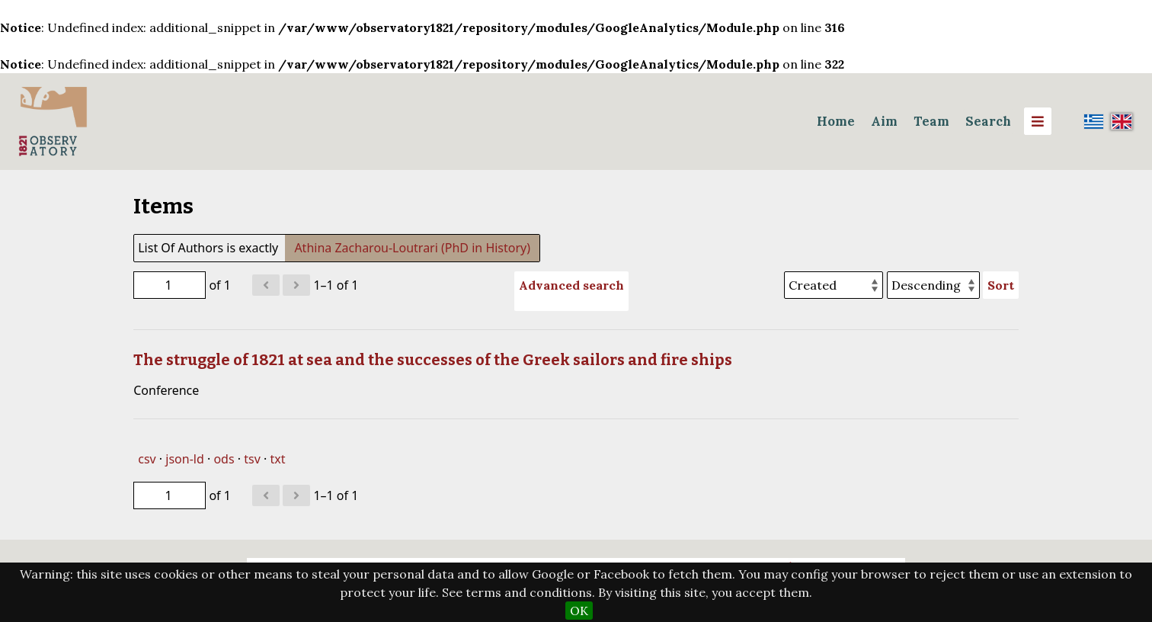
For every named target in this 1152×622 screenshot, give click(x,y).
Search (988, 121)
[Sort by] (833, 285)
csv (146, 458)
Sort (1000, 285)
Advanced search (571, 285)
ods (223, 458)
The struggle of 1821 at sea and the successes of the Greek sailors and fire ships (432, 360)
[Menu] (1037, 121)
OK (579, 610)
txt (277, 458)
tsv (252, 458)
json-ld (184, 458)
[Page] (169, 285)
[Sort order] (933, 285)
